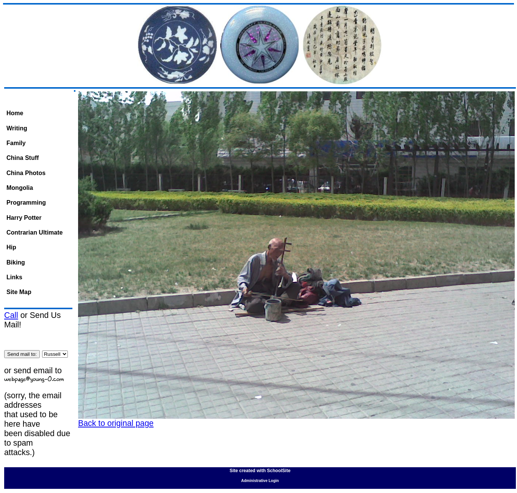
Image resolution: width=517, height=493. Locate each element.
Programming (26, 202)
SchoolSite (278, 470)
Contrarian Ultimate (34, 232)
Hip (11, 247)
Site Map (18, 292)
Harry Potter (23, 217)
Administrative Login (260, 481)
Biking (15, 262)
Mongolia (19, 188)
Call (11, 315)
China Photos (25, 173)
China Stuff (22, 158)
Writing (16, 128)
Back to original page (116, 423)
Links (14, 277)
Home (14, 113)
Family (16, 143)
